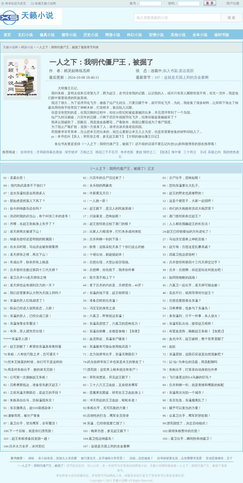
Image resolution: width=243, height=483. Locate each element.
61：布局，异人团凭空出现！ (24, 331)
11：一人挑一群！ (96, 201)
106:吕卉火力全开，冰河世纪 (24, 446)
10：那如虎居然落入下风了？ (24, 201)
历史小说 (90, 35)
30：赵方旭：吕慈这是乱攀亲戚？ (187, 247)
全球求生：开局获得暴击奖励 (41, 152)
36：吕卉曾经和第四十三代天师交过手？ (192, 262)
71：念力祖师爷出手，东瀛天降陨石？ (110, 354)
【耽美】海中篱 (169, 152)
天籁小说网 (31, 18)
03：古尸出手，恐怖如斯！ (182, 178)
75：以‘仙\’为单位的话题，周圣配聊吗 (190, 362)
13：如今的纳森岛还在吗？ (22, 208)
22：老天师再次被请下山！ (22, 231)
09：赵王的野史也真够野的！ (184, 193)
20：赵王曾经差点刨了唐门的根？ (107, 224)
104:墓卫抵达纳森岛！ (99, 438)
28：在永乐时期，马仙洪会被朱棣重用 (30, 247)
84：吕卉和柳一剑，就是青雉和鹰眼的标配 (193, 385)
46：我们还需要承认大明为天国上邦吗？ (32, 293)
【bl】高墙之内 (210, 152)
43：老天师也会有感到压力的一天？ (29, 285)
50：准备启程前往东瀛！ (101, 300)
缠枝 (31, 458)
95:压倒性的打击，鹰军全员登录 (106, 415)
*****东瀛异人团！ (17, 339)
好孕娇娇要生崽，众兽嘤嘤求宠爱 (179, 458)
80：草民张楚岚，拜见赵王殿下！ (107, 377)
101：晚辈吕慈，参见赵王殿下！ (106, 431)
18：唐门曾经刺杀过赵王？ (182, 216)
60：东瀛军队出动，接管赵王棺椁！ (188, 323)
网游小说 (112, 35)
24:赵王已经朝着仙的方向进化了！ (187, 231)
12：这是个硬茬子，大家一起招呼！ (188, 201)
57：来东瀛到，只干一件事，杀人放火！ (192, 316)
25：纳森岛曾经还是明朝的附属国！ (29, 239)
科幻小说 (134, 35)
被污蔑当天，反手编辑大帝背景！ (103, 458)
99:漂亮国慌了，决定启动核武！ (186, 423)
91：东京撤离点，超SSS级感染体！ (28, 408)
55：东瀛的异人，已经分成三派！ (27, 316)
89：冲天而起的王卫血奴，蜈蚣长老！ (110, 400)
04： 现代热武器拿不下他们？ (24, 185)
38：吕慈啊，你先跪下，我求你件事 (109, 270)
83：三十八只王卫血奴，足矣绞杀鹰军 (110, 385)
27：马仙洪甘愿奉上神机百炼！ (185, 239)
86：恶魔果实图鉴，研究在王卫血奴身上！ (113, 392)
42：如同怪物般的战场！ (180, 277)
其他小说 (178, 35)
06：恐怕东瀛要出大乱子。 (182, 185)
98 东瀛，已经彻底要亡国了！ (104, 423)
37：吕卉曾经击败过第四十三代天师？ (30, 270)
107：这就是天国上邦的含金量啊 (181, 77)
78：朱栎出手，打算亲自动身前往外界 (190, 369)
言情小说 (156, 35)
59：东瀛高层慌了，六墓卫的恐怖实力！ (112, 323)
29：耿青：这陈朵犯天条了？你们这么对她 (113, 247)
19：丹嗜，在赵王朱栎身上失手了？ (29, 224)
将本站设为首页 (15, 3)
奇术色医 (127, 152)
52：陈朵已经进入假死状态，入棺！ (29, 308)
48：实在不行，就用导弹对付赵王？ (188, 293)
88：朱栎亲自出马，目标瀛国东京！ (29, 400)
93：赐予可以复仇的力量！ (182, 408)
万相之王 (86, 152)
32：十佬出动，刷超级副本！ (104, 254)
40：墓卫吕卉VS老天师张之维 (24, 277)
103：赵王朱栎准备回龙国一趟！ (26, 438)
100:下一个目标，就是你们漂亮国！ (28, 431)
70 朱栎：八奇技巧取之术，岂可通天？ (31, 354)
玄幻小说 (25, 35)
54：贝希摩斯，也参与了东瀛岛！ (187, 308)
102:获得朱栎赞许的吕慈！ (182, 431)
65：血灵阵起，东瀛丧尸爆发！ (105, 339)
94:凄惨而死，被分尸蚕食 (21, 415)
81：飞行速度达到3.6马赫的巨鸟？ (187, 377)
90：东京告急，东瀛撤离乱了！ (185, 400)
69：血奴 (169, 346)
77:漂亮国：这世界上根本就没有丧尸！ (111, 369)
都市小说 (68, 35)
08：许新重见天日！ (97, 193)
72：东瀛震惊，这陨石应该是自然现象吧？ (193, 354)
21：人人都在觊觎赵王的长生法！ (187, 224)
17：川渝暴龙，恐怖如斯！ (102, 216)
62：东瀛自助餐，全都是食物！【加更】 (112, 331)
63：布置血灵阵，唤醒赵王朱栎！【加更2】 (194, 331)
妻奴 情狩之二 (146, 152)
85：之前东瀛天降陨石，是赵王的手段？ (32, 392)
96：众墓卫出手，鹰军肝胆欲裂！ (187, 415)
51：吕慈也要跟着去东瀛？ (182, 300)
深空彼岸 (71, 152)
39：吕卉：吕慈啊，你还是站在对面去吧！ (193, 270)
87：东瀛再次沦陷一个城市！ (184, 392)
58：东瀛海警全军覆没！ (21, 323)
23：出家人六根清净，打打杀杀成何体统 (112, 231)
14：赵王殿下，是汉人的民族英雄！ (109, 208)
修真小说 (47, 35)
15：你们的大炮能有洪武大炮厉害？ (188, 208)
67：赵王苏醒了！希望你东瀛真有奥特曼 (32, 346)
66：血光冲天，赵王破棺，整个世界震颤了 (193, 339)
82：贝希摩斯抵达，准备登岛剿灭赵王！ (32, 385)
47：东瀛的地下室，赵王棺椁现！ (107, 293)
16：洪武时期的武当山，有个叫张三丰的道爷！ (37, 216)
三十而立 (189, 152)
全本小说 (199, 35)
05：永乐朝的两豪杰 (97, 185)
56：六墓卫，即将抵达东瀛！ (104, 316)
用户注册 (232, 3)
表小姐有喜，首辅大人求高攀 (57, 458)
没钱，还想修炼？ (141, 458)
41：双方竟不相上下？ (99, 277)
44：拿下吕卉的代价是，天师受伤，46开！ (113, 285)
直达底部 (186, 71)
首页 (7, 35)
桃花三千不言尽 (106, 152)
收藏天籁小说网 (45, 3)
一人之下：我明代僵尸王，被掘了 (41, 465)
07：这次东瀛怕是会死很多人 (24, 193)
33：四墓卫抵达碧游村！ (180, 254)
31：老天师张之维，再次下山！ (26, 254)
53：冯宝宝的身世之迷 (99, 308)
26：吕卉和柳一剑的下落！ (102, 239)
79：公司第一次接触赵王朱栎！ (26, 377)
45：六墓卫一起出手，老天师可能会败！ (192, 285)
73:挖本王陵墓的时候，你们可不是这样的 (32, 362)
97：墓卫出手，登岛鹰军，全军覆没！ (30, 423)
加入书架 (170, 71)
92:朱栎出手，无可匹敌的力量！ (106, 408)
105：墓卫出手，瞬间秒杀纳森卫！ (188, 438)
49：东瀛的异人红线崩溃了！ (24, 300)
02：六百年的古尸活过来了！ (104, 178)
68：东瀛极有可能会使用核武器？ (107, 346)
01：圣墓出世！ (14, 178)
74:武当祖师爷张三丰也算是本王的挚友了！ (114, 362)
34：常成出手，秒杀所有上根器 (26, 262)
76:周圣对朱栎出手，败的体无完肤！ (29, 369)
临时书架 (221, 35)
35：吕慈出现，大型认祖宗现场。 (107, 262)
